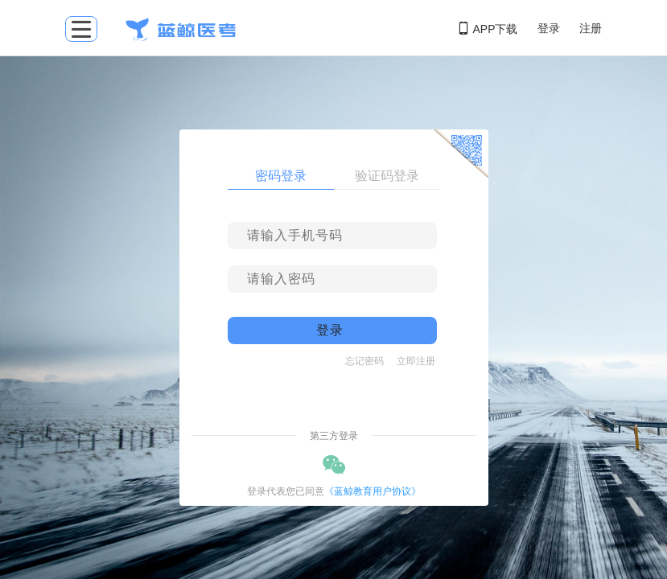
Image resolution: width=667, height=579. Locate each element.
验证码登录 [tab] (387, 176)
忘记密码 (364, 361)
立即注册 (416, 361)
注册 (590, 28)
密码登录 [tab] (281, 176)
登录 (548, 28)
